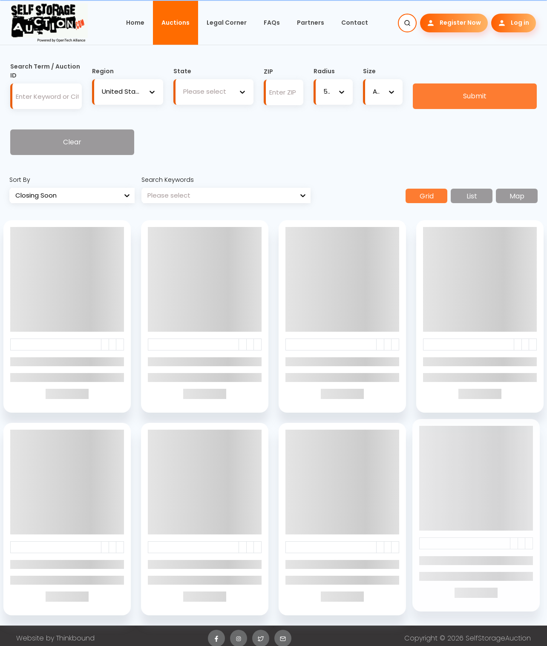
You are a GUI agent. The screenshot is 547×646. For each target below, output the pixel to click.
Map (517, 196)
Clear (72, 142)
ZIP (268, 71)
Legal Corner (227, 22)
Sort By (19, 179)
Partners (310, 22)
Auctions (175, 22)
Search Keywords (167, 179)
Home (135, 22)
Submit (475, 96)
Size (369, 71)
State (182, 71)
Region (103, 71)
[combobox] (102, 92)
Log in (513, 22)
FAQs (272, 22)
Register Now (454, 22)
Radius (324, 71)
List (471, 196)
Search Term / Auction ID (45, 71)
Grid (427, 196)
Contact (354, 22)
